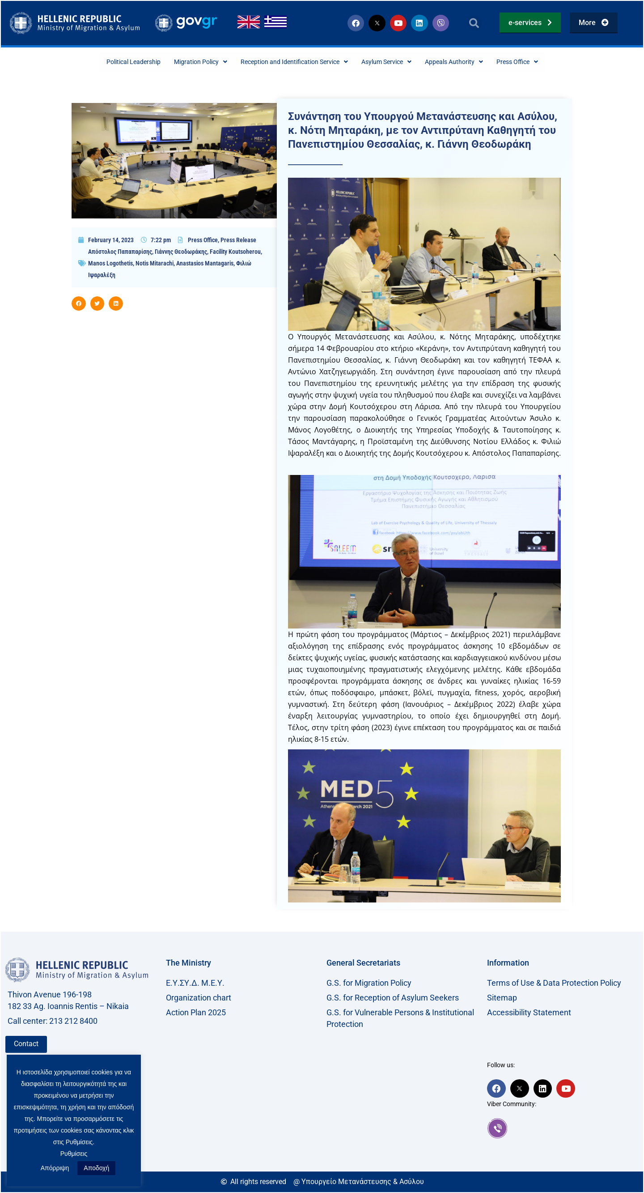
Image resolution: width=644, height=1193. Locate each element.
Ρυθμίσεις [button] (74, 1153)
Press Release (238, 240)
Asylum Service (396, 62)
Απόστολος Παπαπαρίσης (120, 252)
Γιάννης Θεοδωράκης (181, 252)
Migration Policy (185, 62)
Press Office (542, 62)
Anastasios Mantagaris (204, 264)
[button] (474, 23)
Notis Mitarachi (155, 264)
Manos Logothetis (110, 264)
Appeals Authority (472, 62)
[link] (563, 1129)
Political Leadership (110, 62)
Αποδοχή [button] (96, 1168)
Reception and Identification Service (291, 62)
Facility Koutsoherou (235, 252)
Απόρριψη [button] (55, 1168)
